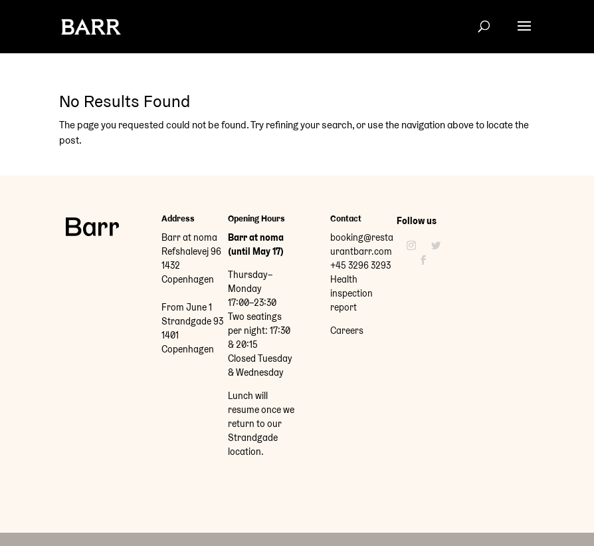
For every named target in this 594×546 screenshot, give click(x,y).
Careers (346, 331)
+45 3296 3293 (360, 265)
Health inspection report (351, 293)
